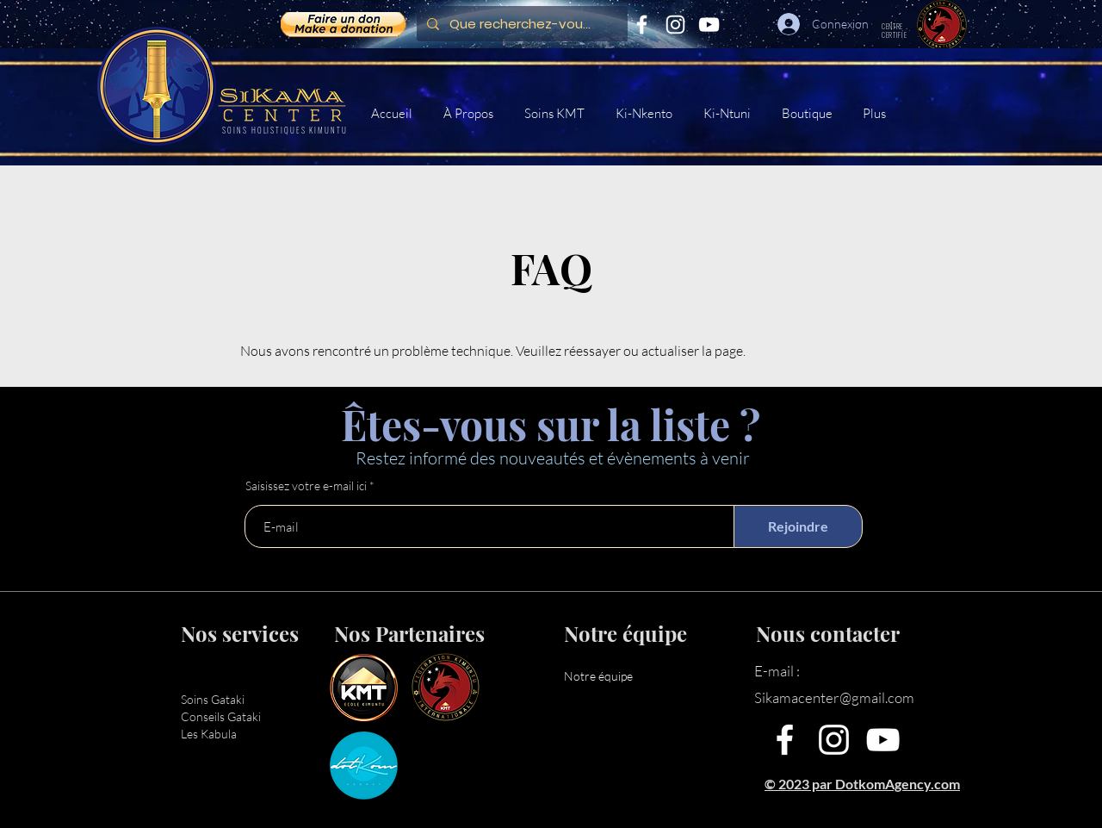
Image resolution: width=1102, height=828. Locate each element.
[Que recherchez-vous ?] (520, 23)
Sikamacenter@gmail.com (834, 697)
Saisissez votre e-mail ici (306, 486)
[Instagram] (675, 24)
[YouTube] (708, 24)
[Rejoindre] (798, 526)
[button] (557, 113)
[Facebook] (641, 24)
